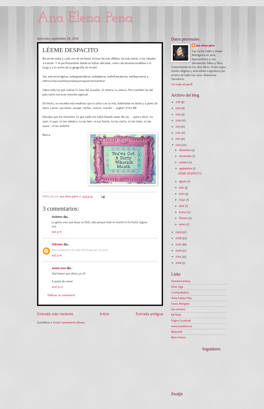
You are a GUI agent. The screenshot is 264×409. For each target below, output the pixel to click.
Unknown (57, 244)
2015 (178, 114)
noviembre (185, 156)
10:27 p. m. (57, 287)
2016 (179, 108)
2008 (179, 238)
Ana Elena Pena (85, 18)
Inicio (104, 313)
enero (183, 224)
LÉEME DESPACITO (190, 173)
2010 (179, 145)
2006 (179, 250)
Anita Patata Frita (181, 298)
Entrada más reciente (55, 313)
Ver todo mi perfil (182, 84)
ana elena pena (205, 45)
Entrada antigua (149, 313)
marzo (183, 212)
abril (182, 206)
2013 (178, 126)
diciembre (185, 150)
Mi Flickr (176, 315)
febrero (184, 218)
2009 (179, 232)
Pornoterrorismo (180, 281)
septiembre (186, 168)
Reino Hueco (178, 337)
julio (182, 187)
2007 (179, 244)
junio (182, 194)
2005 (179, 256)
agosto (183, 181)
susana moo (59, 268)
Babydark (176, 332)
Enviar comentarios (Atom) (69, 322)
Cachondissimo (180, 292)
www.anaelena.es (181, 326)
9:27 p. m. (57, 255)
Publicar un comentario (61, 295)
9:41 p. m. (57, 232)
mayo (182, 200)
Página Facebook (181, 320)
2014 (179, 120)
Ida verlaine (178, 309)
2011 (178, 139)
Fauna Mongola (180, 303)
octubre (184, 162)
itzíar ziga (177, 287)
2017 (178, 102)
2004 (179, 263)
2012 (178, 133)
